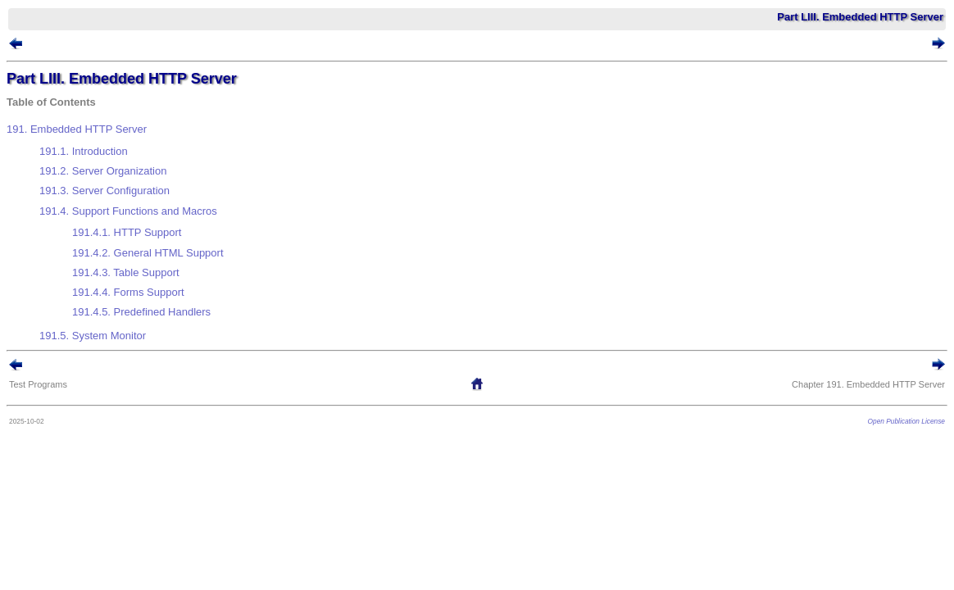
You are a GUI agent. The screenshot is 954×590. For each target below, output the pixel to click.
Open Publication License (881, 353)
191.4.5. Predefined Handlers (166, 253)
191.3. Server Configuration (129, 172)
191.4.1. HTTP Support (151, 200)
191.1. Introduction (108, 145)
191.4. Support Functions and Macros (153, 185)
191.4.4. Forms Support (153, 240)
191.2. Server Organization (127, 158)
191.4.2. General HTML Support (172, 214)
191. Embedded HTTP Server (101, 130)
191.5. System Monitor (117, 271)
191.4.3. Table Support (150, 227)
